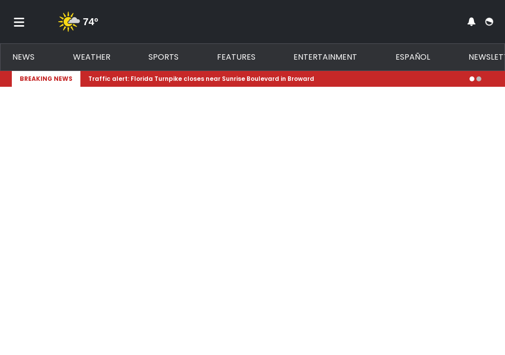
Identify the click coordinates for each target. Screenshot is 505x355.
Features (236, 57)
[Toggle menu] (19, 22)
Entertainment (325, 57)
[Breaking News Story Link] (274, 79)
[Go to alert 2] (478, 78)
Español (413, 57)
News (23, 57)
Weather (91, 57)
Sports (163, 57)
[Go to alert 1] (471, 78)
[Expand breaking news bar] (491, 79)
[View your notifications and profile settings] (471, 22)
